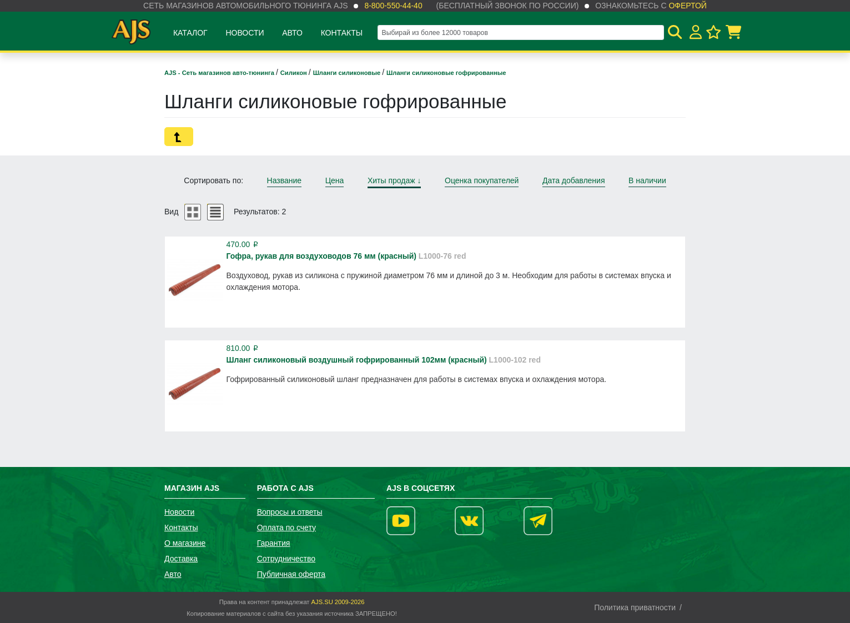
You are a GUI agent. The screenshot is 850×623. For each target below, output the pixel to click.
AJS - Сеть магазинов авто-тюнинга (220, 72)
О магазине (184, 543)
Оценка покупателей (482, 180)
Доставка (181, 558)
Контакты (342, 32)
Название (284, 180)
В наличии (647, 180)
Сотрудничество (286, 558)
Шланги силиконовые (348, 72)
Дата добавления (573, 180)
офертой (687, 5)
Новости (244, 32)
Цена (334, 180)
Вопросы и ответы (290, 512)
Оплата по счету (286, 527)
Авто (292, 32)
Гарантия (273, 543)
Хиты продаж (394, 180)
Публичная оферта (291, 574)
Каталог (190, 32)
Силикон (294, 72)
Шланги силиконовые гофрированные (446, 72)
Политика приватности (635, 607)
